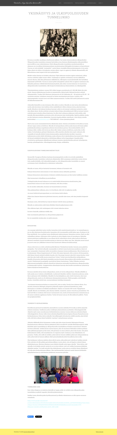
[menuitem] (62, 3)
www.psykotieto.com (42, 119)
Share (30, 416)
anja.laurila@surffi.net (29, 432)
